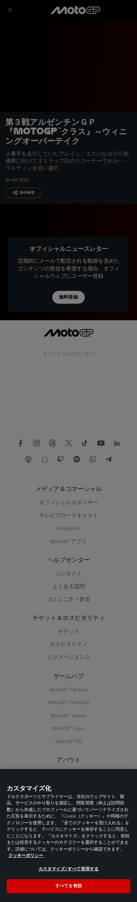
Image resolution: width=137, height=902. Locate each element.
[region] (68, 835)
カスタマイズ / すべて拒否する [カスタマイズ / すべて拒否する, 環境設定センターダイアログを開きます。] (68, 869)
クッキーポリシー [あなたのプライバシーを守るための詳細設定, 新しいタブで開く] (25, 856)
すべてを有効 (68, 886)
